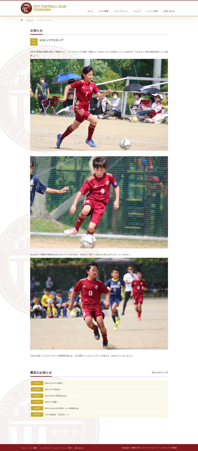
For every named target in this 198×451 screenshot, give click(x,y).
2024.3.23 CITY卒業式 (54, 383)
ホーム (90, 11)
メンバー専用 (152, 11)
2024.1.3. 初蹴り (51, 402)
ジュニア (137, 11)
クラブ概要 (103, 11)
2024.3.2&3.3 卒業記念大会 (56, 396)
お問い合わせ (169, 11)
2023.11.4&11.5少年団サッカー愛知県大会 (62, 408)
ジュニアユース (120, 11)
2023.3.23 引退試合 (52, 389)
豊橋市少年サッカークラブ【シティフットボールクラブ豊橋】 (154, 448)
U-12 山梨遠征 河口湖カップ (57, 414)
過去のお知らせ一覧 (160, 372)
